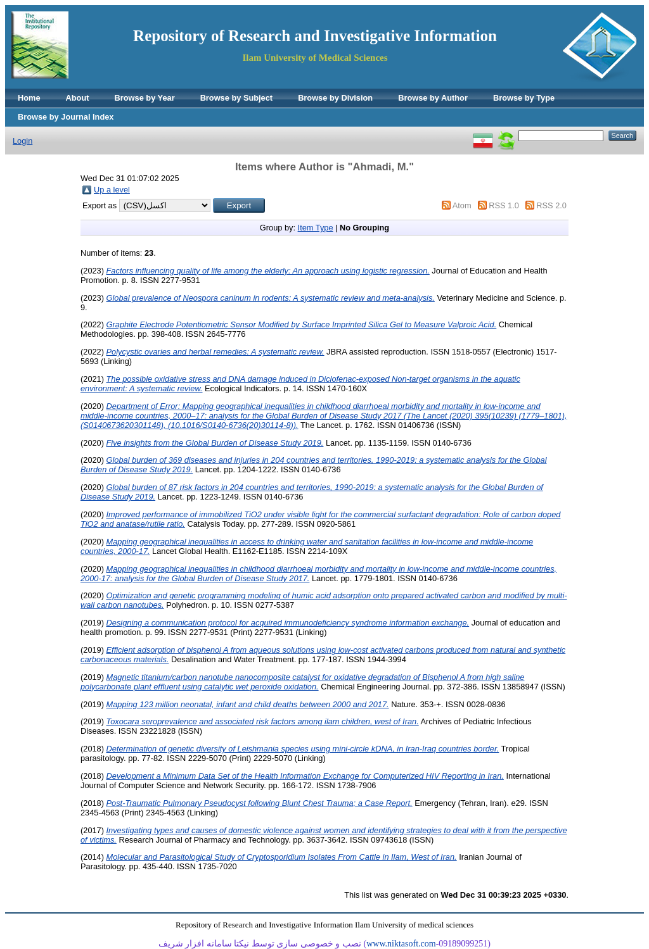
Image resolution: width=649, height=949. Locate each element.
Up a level (112, 189)
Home (29, 98)
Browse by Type (524, 98)
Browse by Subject (236, 98)
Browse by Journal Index (65, 117)
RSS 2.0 (551, 205)
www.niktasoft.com (401, 943)
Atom (462, 205)
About (77, 98)
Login (22, 141)
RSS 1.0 (504, 205)
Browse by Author (433, 98)
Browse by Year (145, 98)
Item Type (315, 227)
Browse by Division (335, 98)
